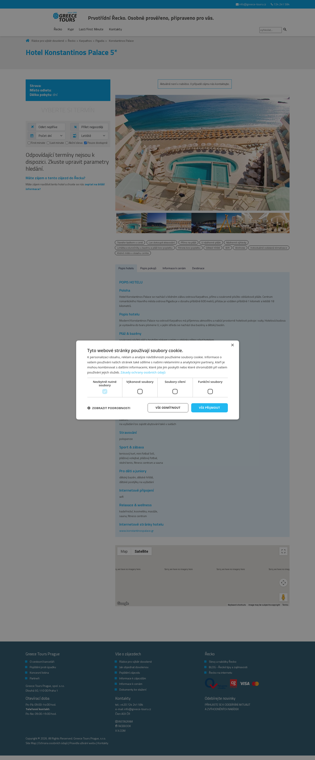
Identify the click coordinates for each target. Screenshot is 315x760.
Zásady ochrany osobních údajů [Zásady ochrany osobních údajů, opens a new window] (143, 372)
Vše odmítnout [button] (168, 408)
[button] (109, 408)
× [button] (232, 345)
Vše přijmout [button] (209, 408)
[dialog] (157, 380)
